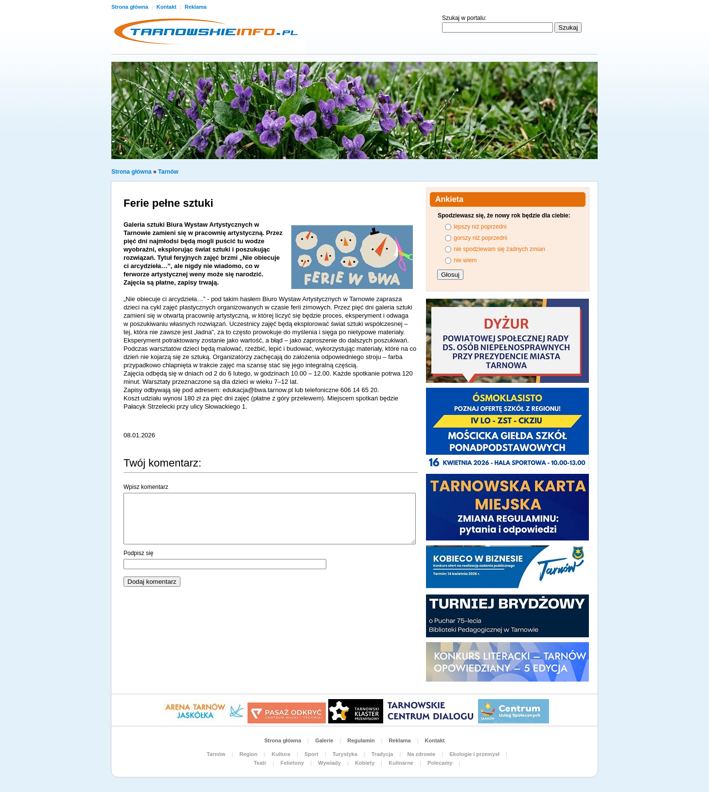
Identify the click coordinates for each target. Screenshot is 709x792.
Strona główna (130, 7)
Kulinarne (401, 763)
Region (248, 754)
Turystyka (345, 754)
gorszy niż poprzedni (480, 237)
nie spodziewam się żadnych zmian (499, 249)
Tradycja (382, 754)
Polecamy (439, 763)
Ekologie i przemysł (474, 754)
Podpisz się (138, 553)
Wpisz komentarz (146, 487)
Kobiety (364, 763)
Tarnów (168, 171)
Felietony (292, 763)
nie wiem (465, 260)
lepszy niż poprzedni (480, 226)
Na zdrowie (421, 754)
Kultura (280, 754)
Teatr (260, 763)
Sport (311, 754)
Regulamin (360, 740)
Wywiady (329, 763)
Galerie (324, 740)
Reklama (196, 7)
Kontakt (167, 7)
